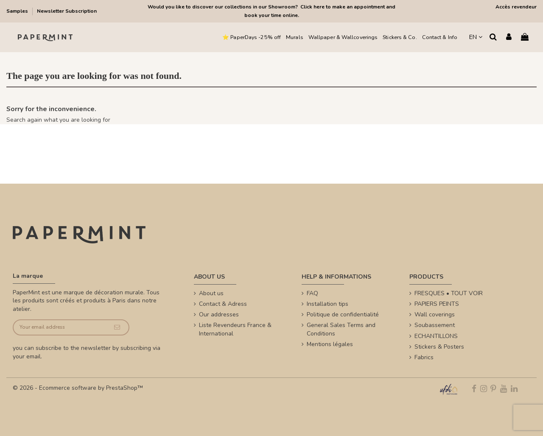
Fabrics (424, 357)
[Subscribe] (117, 327)
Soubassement (434, 325)
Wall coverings (434, 314)
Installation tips (327, 304)
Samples (17, 11)
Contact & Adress (223, 304)
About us (211, 293)
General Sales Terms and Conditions (341, 329)
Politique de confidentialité (343, 314)
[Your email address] (60, 327)
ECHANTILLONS (436, 336)
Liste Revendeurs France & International (235, 329)
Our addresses (219, 314)
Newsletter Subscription (67, 11)
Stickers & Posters (439, 347)
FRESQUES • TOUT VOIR (448, 293)
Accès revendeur (516, 6)
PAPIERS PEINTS (436, 304)
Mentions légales (330, 344)
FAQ (312, 293)
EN (475, 37)
